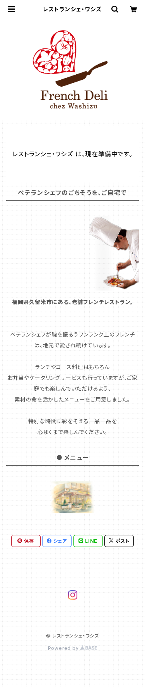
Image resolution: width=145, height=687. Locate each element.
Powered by (72, 648)
